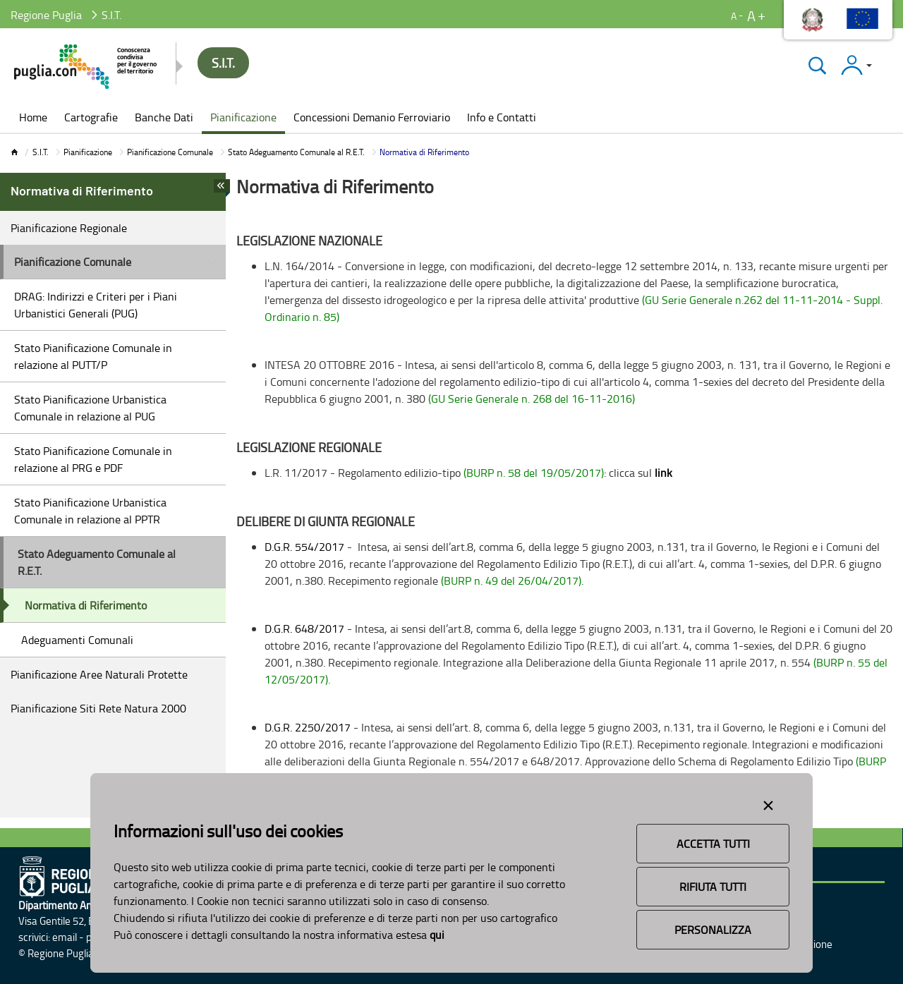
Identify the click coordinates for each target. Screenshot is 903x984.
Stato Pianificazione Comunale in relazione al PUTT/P (93, 356)
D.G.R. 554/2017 (306, 546)
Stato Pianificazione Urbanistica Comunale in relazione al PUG (90, 407)
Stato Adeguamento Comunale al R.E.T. (296, 152)
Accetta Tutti (713, 843)
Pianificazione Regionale (69, 228)
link (663, 472)
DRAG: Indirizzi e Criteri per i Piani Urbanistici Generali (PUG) (95, 304)
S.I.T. (40, 152)
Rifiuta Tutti (712, 886)
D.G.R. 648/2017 (306, 628)
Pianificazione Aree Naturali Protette (99, 674)
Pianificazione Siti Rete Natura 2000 (98, 708)
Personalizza (712, 929)
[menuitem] (33, 118)
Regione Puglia (46, 15)
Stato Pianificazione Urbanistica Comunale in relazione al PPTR (90, 510)
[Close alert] (768, 802)
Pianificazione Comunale (170, 152)
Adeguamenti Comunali (77, 640)
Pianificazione (87, 152)
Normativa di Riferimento (86, 605)
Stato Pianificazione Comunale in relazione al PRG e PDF (93, 459)
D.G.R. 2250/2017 (308, 727)
